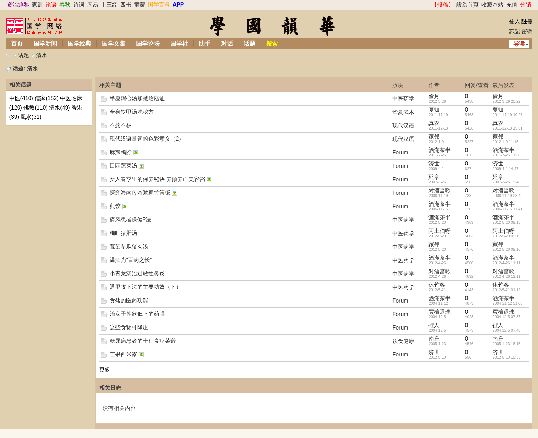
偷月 (434, 96)
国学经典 (79, 43)
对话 (227, 43)
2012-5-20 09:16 (506, 249)
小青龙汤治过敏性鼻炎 (137, 273)
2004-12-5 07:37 (506, 317)
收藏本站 (492, 5)
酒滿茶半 (439, 150)
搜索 (272, 43)
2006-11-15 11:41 (507, 209)
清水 (41, 55)
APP (178, 5)
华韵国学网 (8, 55)
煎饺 (115, 206)
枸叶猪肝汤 (123, 233)
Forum (400, 152)
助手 (204, 43)
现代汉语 (403, 125)
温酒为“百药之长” (131, 260)
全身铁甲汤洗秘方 (132, 112)
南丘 (434, 339)
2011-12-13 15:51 (507, 128)
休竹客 (436, 285)
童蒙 (139, 5)
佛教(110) (35, 108)
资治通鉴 (18, 5)
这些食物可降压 (129, 327)
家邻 (434, 137)
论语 (51, 5)
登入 (514, 22)
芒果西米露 (123, 354)
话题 (249, 43)
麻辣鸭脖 (121, 152)
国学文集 (113, 43)
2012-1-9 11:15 (505, 142)
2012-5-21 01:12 (506, 290)
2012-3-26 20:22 (506, 101)
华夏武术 (403, 112)
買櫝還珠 (439, 312)
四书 (125, 5)
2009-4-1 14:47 (505, 168)
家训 (37, 5)
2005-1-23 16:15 (506, 344)
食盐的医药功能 (129, 300)
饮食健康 (403, 341)
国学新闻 (45, 43)
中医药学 (403, 99)
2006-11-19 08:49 (507, 195)
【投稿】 (443, 5)
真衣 (434, 123)
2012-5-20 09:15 (506, 222)
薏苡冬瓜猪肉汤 (129, 246)
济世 (434, 163)
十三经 (109, 5)
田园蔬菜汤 (123, 166)
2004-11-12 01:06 (507, 303)
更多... (107, 369)
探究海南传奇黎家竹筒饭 (140, 193)
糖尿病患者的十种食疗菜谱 (143, 341)
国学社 (179, 43)
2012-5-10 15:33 (506, 357)
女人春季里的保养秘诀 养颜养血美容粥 (157, 179)
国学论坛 (148, 43)
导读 (519, 44)
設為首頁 (467, 5)
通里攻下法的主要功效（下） (145, 287)
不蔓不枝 (121, 125)
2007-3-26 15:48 (506, 182)
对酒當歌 (439, 271)
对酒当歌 (439, 190)
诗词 (78, 5)
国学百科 (159, 5)
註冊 (526, 22)
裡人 (434, 325)
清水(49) (59, 108)
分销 (525, 5)
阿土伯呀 (439, 231)
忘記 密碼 (520, 31)
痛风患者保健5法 (130, 219)
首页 (17, 43)
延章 (434, 177)
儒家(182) (46, 98)
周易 (92, 5)
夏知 (434, 110)
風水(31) (30, 117)
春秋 (64, 5)
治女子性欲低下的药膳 (137, 314)
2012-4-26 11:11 (506, 263)
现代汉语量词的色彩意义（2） (147, 139)
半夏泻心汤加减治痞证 (137, 98)
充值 (511, 5)
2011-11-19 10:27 (507, 115)
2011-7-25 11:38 (506, 155)
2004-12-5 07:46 (506, 330)
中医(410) (21, 98)
